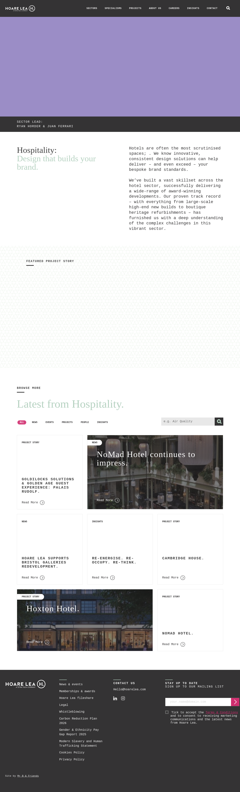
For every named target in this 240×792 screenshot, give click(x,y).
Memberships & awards (77, 691)
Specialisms (113, 8)
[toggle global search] (228, 8)
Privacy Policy (71, 759)
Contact (212, 8)
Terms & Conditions (222, 712)
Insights (193, 8)
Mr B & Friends (28, 776)
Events (50, 422)
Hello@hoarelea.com (129, 689)
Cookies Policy (71, 752)
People (85, 422)
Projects (135, 8)
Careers (174, 8)
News (35, 422)
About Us (155, 8)
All (22, 422)
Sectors (91, 8)
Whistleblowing (71, 712)
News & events (71, 684)
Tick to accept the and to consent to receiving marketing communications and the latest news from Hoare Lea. (205, 718)
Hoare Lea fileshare (76, 698)
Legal (63, 705)
